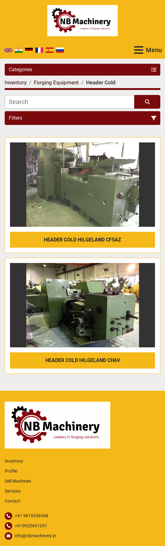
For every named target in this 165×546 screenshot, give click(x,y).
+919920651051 (31, 525)
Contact (12, 501)
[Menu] (138, 50)
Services (13, 491)
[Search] (69, 102)
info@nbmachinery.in (35, 535)
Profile (11, 471)
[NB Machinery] (57, 425)
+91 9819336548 (31, 515)
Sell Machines (18, 481)
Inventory (14, 461)
